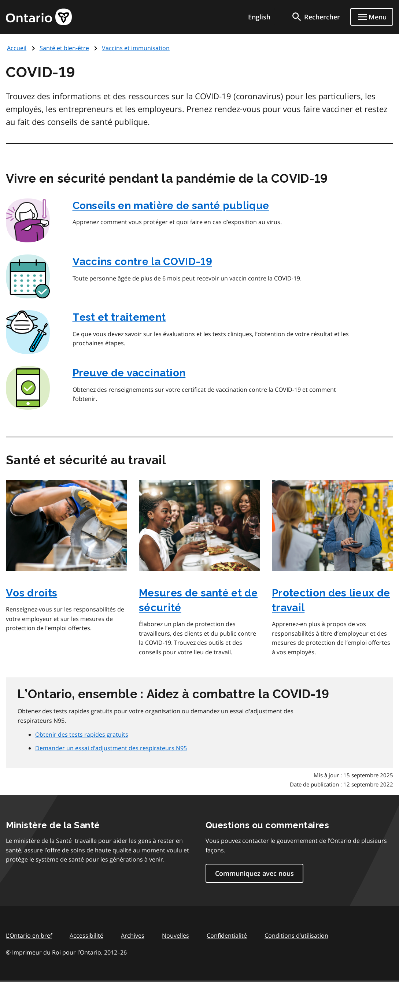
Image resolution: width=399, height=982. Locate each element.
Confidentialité (227, 935)
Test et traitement (119, 317)
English (259, 16)
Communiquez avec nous (254, 873)
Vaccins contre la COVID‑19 (142, 262)
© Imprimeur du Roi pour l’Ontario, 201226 (66, 952)
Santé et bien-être (64, 48)
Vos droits (31, 593)
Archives (132, 935)
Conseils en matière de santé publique (171, 206)
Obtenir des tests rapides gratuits (81, 734)
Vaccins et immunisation (136, 48)
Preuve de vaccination (129, 373)
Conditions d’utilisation (296, 935)
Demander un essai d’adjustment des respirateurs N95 (111, 748)
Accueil (16, 48)
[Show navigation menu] (371, 17)
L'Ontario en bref (29, 935)
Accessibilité (86, 935)
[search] (315, 17)
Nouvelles (175, 935)
